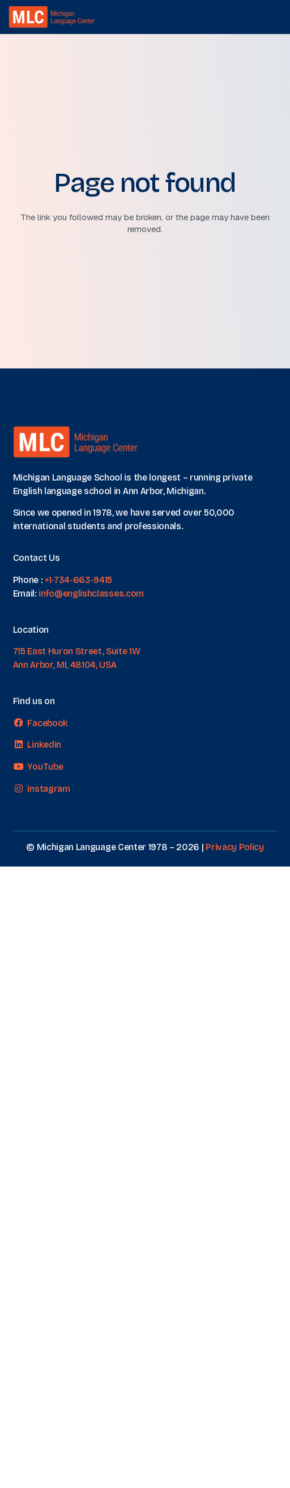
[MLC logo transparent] (51, 17)
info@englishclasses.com (91, 593)
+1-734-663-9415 (78, 579)
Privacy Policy (235, 847)
